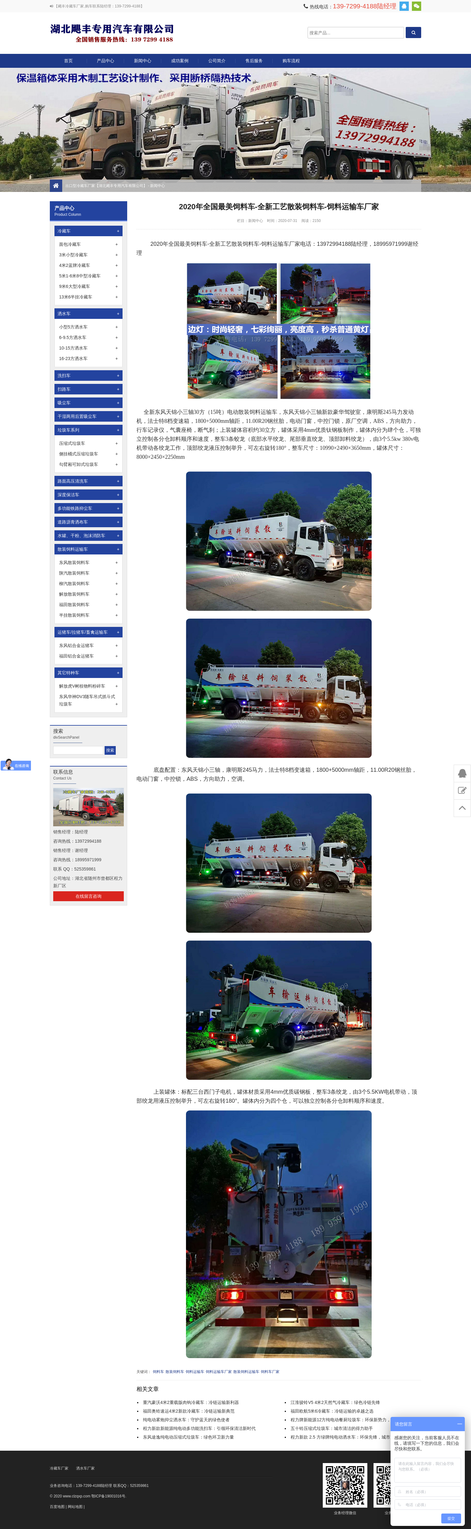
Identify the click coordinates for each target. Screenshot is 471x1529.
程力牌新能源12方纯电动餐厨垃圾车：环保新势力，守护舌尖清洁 (354, 1419)
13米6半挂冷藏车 (88, 297)
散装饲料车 (175, 1372)
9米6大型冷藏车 (88, 286)
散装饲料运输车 (88, 549)
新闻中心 (142, 60)
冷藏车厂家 (59, 1468)
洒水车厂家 (85, 1468)
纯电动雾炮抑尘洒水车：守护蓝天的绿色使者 (186, 1419)
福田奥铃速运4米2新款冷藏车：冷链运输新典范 (189, 1411)
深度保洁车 (88, 494)
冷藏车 (88, 231)
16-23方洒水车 (88, 358)
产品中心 (105, 63)
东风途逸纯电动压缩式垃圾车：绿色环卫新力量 (188, 1437)
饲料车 (158, 1372)
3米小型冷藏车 (88, 254)
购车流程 (291, 60)
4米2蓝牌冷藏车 (88, 265)
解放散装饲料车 (88, 594)
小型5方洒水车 (88, 327)
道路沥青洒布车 (88, 522)
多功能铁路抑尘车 (88, 508)
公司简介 (217, 60)
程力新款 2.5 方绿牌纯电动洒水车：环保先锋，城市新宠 (345, 1437)
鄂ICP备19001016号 (108, 1496)
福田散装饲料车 (88, 604)
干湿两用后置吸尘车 (88, 416)
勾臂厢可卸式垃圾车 (88, 464)
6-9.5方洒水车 (88, 337)
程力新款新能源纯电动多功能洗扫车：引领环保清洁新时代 (199, 1428)
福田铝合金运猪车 (88, 656)
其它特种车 (88, 672)
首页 (68, 60)
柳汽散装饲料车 (88, 583)
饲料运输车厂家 (219, 1372)
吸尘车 (88, 402)
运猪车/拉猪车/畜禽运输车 (88, 632)
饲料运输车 (195, 1372)
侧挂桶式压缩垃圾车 (88, 454)
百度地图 (57, 1507)
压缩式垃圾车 (88, 443)
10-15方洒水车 (88, 348)
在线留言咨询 (89, 896)
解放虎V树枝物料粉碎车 (88, 686)
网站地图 (75, 1507)
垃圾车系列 (88, 430)
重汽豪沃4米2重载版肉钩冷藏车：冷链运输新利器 (191, 1402)
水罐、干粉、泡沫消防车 (88, 535)
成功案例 (179, 60)
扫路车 (88, 389)
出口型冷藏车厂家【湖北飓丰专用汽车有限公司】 (112, 32)
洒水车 (88, 313)
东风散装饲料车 (88, 562)
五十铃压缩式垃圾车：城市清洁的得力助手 (332, 1428)
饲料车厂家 (270, 1372)
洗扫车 (88, 375)
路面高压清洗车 (88, 481)
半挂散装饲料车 (88, 615)
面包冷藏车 (88, 244)
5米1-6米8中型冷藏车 (88, 276)
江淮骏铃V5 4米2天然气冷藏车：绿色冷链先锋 (335, 1402)
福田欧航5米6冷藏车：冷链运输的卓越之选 (332, 1411)
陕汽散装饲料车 (88, 573)
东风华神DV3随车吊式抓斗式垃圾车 (88, 701)
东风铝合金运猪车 (88, 645)
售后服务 (254, 60)
